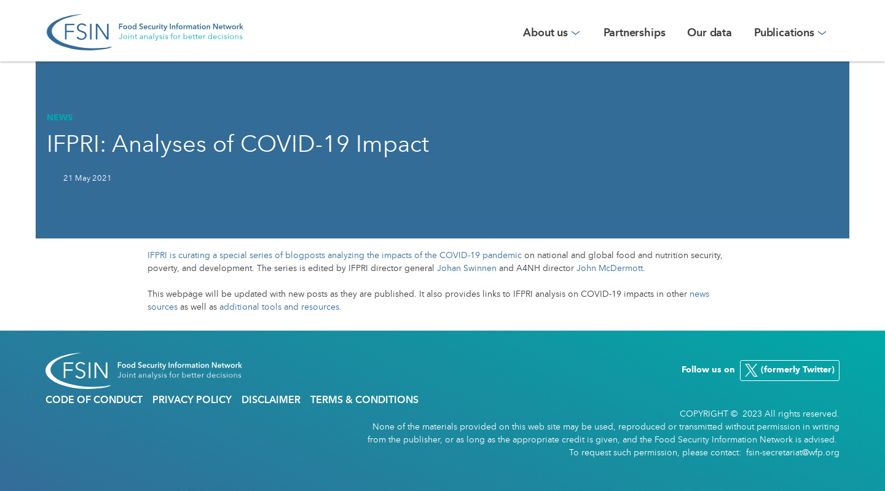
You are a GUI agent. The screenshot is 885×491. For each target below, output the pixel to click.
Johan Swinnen (467, 268)
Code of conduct (94, 401)
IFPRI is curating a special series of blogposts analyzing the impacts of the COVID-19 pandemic (336, 255)
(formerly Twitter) (787, 370)
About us (545, 33)
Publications (784, 33)
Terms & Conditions (364, 401)
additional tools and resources (279, 307)
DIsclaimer (271, 401)
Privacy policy (192, 401)
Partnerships (635, 33)
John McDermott (609, 268)
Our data (709, 33)
